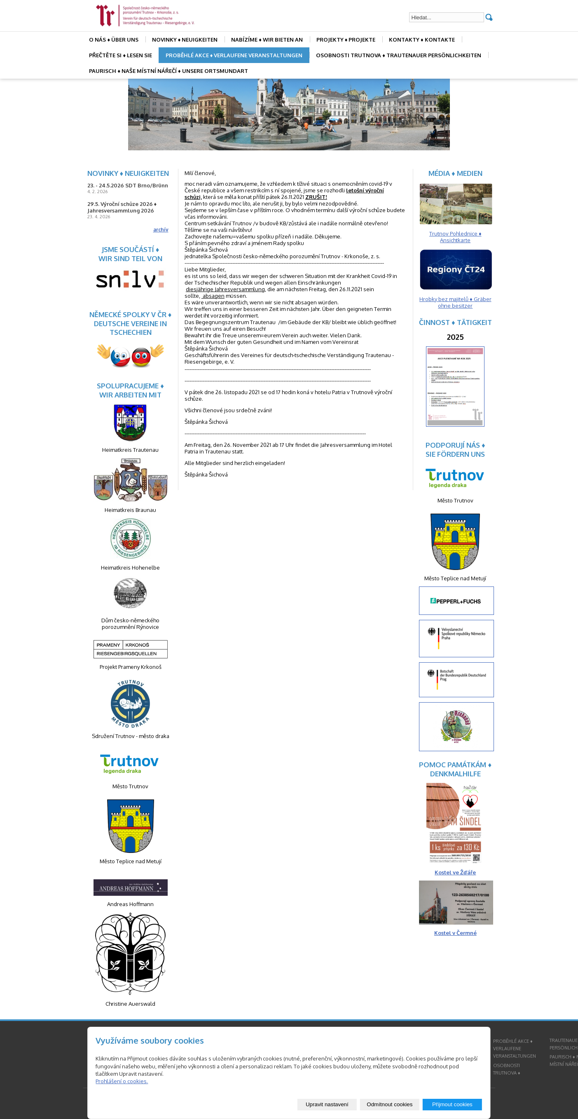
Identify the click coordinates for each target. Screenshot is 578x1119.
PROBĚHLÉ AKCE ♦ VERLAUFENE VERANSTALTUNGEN (234, 55)
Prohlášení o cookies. (122, 1081)
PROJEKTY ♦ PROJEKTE (346, 39)
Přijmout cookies (452, 1104)
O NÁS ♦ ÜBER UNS (113, 39)
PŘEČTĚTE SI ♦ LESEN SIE (120, 55)
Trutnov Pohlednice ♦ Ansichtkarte (455, 236)
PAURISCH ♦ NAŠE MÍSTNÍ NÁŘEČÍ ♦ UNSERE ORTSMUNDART (168, 71)
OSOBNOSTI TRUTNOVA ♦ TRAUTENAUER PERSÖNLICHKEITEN (398, 55)
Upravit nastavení (327, 1104)
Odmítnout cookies (389, 1104)
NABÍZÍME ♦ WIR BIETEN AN (267, 39)
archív (160, 230)
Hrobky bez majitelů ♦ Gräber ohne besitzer (455, 302)
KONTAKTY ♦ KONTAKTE (422, 39)
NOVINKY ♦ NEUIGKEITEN (185, 39)
